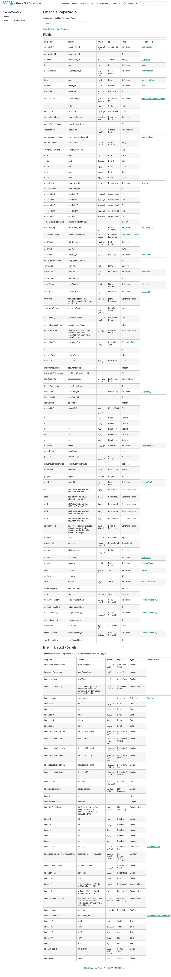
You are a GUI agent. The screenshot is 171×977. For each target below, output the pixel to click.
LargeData (145, 60)
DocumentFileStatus (130, 235)
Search (74, 3)
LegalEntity (146, 392)
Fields (6, 16)
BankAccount (147, 71)
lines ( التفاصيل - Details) (14, 20)
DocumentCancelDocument (153, 99)
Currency (151, 698)
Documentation (102, 3)
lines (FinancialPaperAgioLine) (56, 29)
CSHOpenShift (147, 445)
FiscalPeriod (146, 284)
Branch (144, 86)
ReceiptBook (146, 482)
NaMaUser (145, 255)
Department (146, 183)
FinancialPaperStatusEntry (158, 916)
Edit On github (90, 968)
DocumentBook (148, 80)
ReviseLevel (127, 543)
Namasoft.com (85, 3)
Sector (144, 570)
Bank (143, 65)
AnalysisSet (146, 47)
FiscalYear (145, 291)
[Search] (153, 3)
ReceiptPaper (147, 563)
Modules (65, 3)
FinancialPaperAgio (12, 12)
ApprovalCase (147, 137)
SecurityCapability (149, 600)
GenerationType (128, 342)
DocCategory (147, 227)
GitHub (116, 3)
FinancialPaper (153, 847)
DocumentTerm (148, 581)
